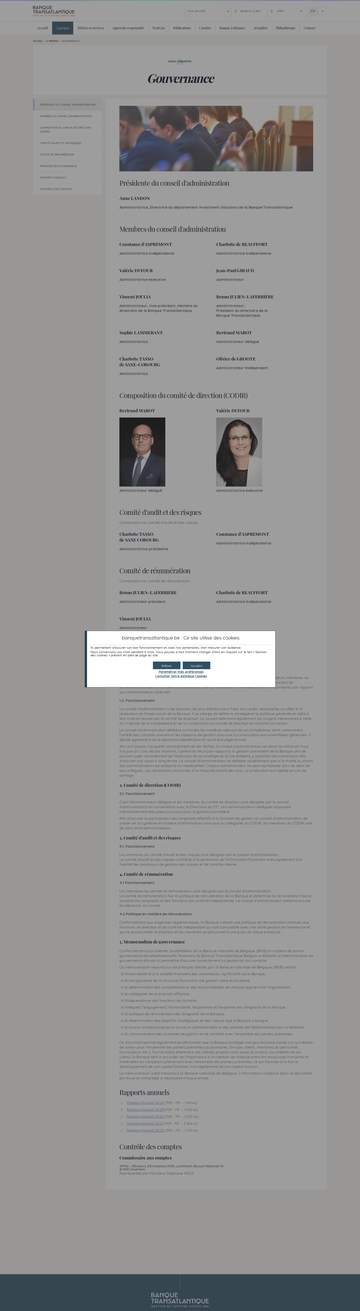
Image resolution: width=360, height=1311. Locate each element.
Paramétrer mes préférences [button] (181, 672)
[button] (196, 665)
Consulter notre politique (181, 676)
